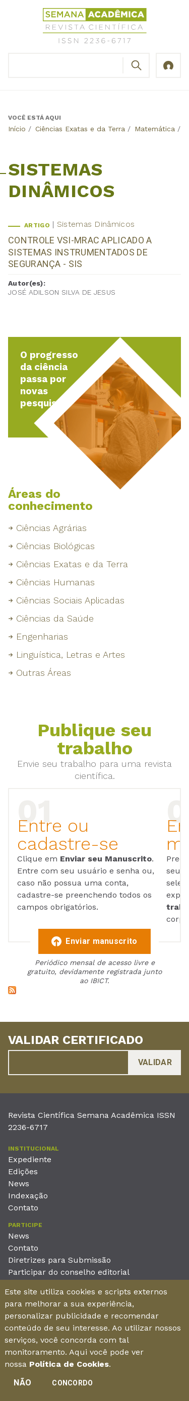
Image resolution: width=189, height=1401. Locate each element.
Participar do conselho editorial (69, 1272)
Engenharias (42, 636)
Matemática (155, 129)
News (18, 1183)
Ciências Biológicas (55, 546)
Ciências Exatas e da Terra (80, 129)
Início (17, 129)
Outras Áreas (43, 672)
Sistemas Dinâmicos (96, 224)
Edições (23, 1171)
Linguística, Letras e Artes (70, 654)
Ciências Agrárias (51, 527)
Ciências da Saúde (55, 618)
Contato (23, 1207)
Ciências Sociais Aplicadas (70, 600)
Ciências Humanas (55, 582)
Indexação (28, 1195)
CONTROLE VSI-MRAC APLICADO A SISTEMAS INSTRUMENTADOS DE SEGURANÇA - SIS (80, 252)
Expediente (29, 1159)
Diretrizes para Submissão (59, 1260)
